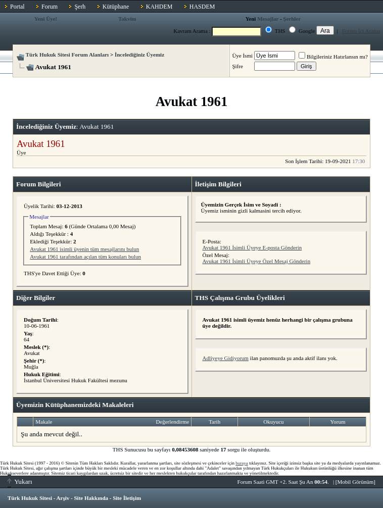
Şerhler (292, 19)
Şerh (79, 6)
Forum (49, 6)
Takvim (127, 19)
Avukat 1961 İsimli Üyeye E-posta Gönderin (252, 247)
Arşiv (63, 498)
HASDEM (202, 6)
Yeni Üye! (46, 19)
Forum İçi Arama (361, 31)
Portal (17, 6)
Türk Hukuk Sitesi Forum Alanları (67, 55)
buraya (241, 463)
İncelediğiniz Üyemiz (139, 55)
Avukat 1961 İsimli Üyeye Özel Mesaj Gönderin (257, 261)
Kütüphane (116, 6)
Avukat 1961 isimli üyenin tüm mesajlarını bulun (84, 249)
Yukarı (20, 481)
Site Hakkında (91, 498)
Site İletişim (127, 498)
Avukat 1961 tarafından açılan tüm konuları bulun (85, 256)
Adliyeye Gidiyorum (226, 358)
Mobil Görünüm (356, 482)
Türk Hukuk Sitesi (30, 498)
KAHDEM (159, 6)
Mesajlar (267, 19)
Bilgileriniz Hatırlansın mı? (333, 57)
